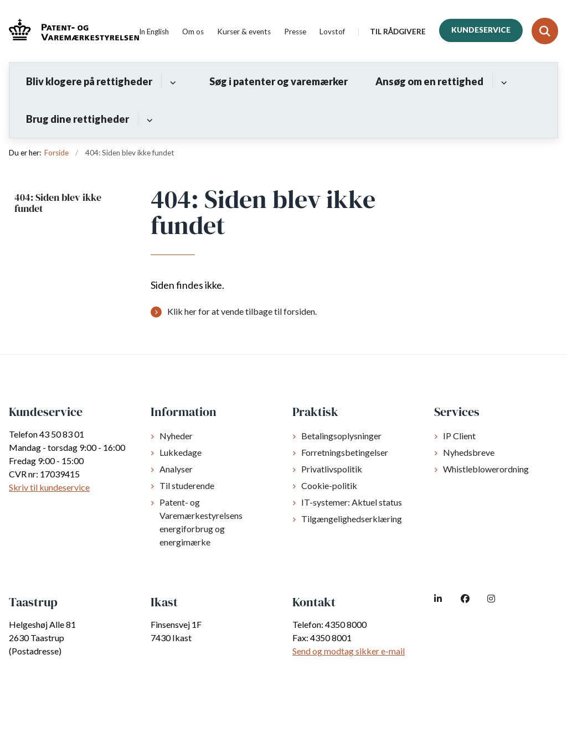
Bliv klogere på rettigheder (89, 81)
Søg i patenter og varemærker (278, 81)
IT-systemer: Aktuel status (351, 502)
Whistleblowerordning (486, 469)
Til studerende (186, 485)
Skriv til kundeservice (49, 487)
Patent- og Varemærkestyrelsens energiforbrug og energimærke (201, 522)
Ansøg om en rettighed (429, 81)
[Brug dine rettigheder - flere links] (148, 119)
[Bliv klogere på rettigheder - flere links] (171, 81)
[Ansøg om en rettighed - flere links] (502, 81)
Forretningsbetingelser (344, 452)
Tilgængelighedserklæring (351, 518)
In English (154, 32)
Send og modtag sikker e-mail (348, 651)
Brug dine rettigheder (77, 119)
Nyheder (176, 435)
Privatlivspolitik (331, 469)
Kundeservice (481, 29)
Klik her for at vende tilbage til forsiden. (242, 311)
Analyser (176, 469)
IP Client (459, 435)
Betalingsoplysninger (341, 435)
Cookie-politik (329, 485)
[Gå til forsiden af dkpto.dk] (69, 31)
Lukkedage (180, 452)
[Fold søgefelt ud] (545, 31)
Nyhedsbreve (468, 452)
